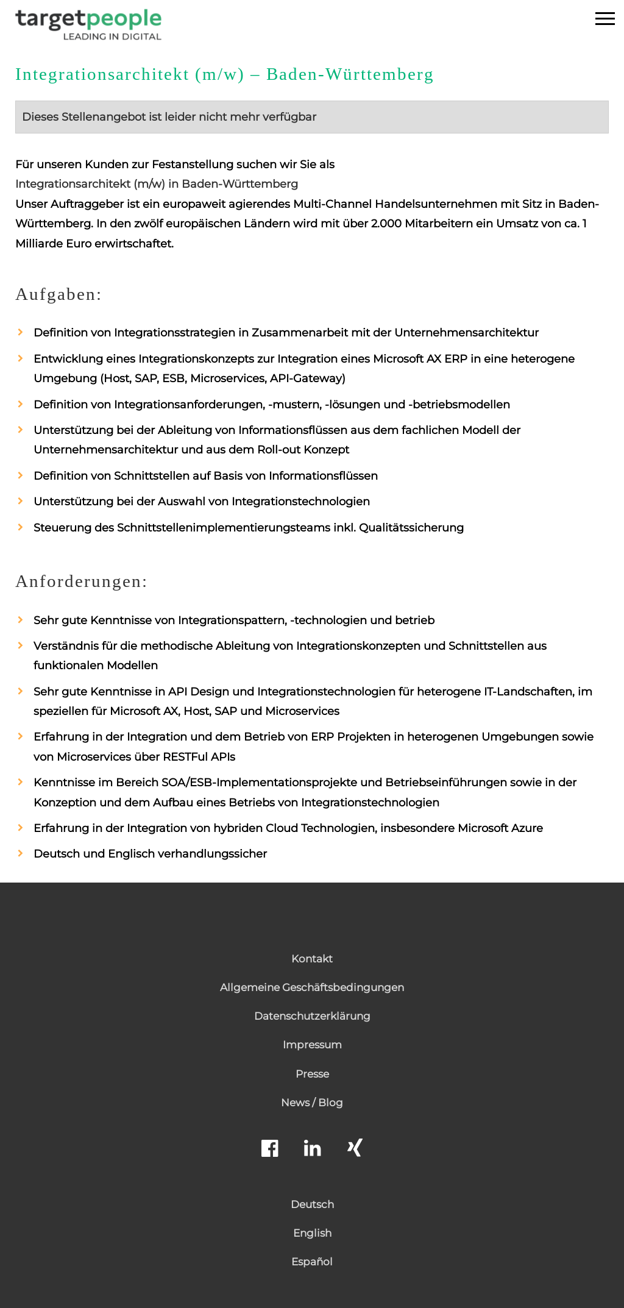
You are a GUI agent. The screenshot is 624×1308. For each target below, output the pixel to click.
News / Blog (312, 1103)
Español (312, 1262)
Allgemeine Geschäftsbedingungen (312, 987)
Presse (312, 1074)
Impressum (312, 1045)
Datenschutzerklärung (312, 1016)
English (312, 1233)
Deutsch (312, 1204)
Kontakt (312, 959)
